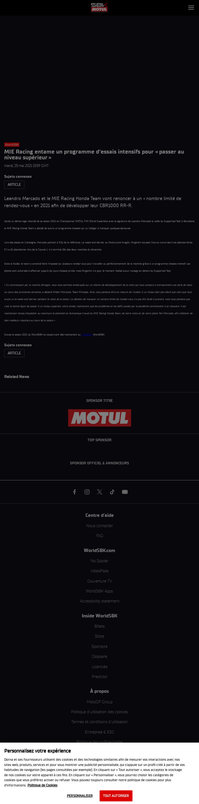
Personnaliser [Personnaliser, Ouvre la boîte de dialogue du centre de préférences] (80, 796)
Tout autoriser (116, 796)
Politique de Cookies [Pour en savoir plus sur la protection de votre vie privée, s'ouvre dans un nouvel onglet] (42, 785)
